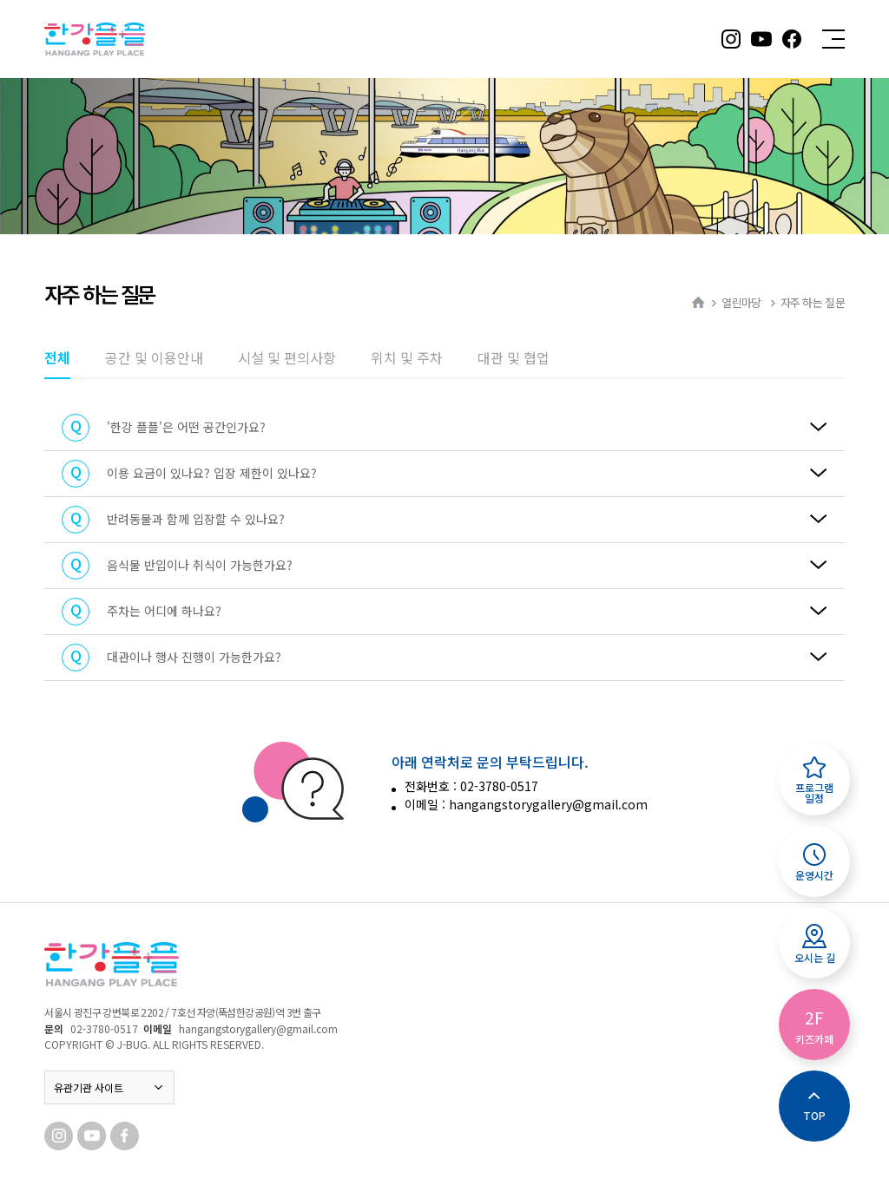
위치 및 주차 (407, 357)
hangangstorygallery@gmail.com (258, 1028)
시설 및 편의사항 (287, 357)
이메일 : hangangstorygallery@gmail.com (526, 804)
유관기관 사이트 (109, 1087)
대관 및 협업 (513, 357)
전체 (57, 357)
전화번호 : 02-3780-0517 (471, 786)
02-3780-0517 (104, 1028)
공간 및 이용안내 (154, 357)
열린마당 (742, 302)
